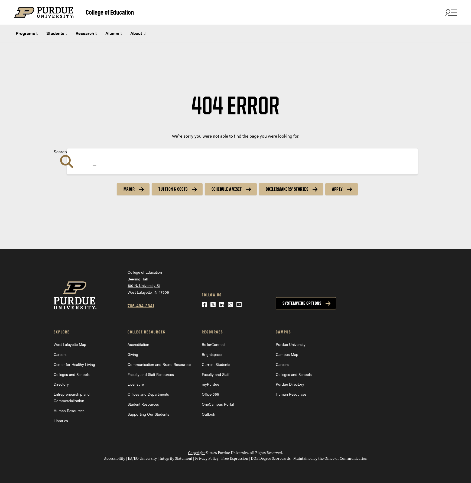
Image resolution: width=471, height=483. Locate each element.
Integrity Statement (176, 458)
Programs (27, 33)
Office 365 (210, 394)
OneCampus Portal (218, 404)
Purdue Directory (290, 384)
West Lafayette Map (70, 344)
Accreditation (138, 344)
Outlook (208, 414)
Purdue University (291, 344)
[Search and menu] (450, 12)
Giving (133, 354)
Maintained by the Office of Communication (330, 458)
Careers (60, 354)
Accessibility (114, 458)
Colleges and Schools (72, 374)
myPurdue (210, 384)
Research (86, 33)
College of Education (110, 11)
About (137, 33)
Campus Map (287, 354)
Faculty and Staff (215, 374)
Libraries (61, 420)
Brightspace (212, 354)
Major (129, 189)
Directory (61, 384)
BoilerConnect (213, 344)
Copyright (196, 452)
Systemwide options (301, 303)
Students (56, 33)
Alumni (113, 33)
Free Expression (234, 458)
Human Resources (69, 410)
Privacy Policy (207, 458)
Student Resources (143, 404)
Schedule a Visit (227, 189)
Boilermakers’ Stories (287, 189)
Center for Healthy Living (74, 364)
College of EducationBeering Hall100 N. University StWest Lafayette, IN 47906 (148, 282)
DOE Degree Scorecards (271, 458)
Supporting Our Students (148, 414)
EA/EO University (142, 458)
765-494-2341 (141, 305)
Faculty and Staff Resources (151, 374)
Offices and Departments (148, 394)
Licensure (136, 384)
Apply (337, 189)
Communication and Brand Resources (159, 364)
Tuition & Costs (173, 189)
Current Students (216, 364)
